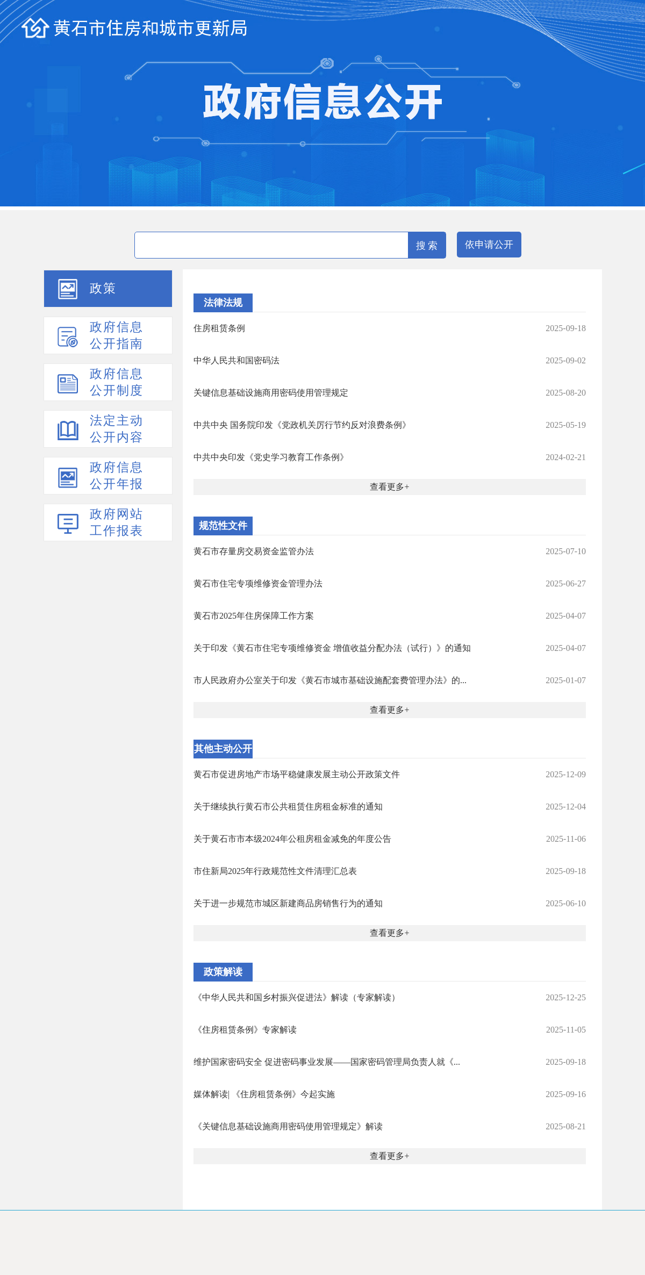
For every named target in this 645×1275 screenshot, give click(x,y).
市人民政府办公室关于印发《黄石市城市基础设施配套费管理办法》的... (330, 680)
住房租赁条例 (219, 328)
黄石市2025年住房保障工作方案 (254, 615)
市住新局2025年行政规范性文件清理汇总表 (275, 871)
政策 (103, 288)
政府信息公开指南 (117, 335)
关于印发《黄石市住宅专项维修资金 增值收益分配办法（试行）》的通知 (332, 648)
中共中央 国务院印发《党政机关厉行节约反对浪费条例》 (302, 424)
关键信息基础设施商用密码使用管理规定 (271, 392)
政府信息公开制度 (117, 382)
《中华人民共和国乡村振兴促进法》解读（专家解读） (297, 997)
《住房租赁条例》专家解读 (245, 1029)
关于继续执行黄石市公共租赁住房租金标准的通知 (288, 806)
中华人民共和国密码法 (237, 360)
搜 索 (427, 245)
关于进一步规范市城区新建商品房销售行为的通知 (288, 903)
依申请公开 (489, 244)
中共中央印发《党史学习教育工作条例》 (271, 457)
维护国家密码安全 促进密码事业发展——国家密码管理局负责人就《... (327, 1061)
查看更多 (387, 486)
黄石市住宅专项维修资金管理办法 (258, 583)
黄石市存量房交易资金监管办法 (254, 551)
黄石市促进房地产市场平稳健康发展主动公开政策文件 (297, 774)
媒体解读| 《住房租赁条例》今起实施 (264, 1094)
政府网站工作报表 (117, 522)
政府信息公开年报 (117, 476)
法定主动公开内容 (117, 429)
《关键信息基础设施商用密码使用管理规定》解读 (288, 1126)
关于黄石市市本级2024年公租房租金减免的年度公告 (292, 838)
